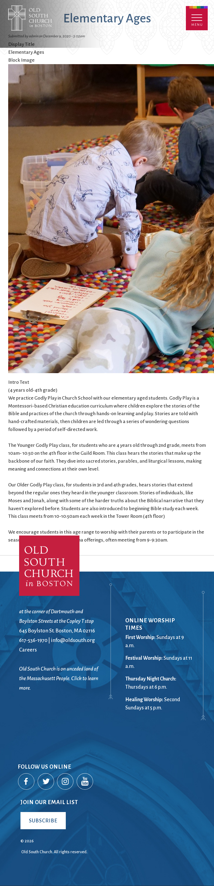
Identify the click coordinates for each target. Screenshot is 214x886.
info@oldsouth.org (73, 640)
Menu (197, 18)
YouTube (85, 781)
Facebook (26, 781)
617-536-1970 (33, 640)
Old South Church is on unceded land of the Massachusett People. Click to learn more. (58, 678)
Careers (28, 650)
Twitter (46, 781)
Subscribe (43, 820)
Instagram (65, 781)
